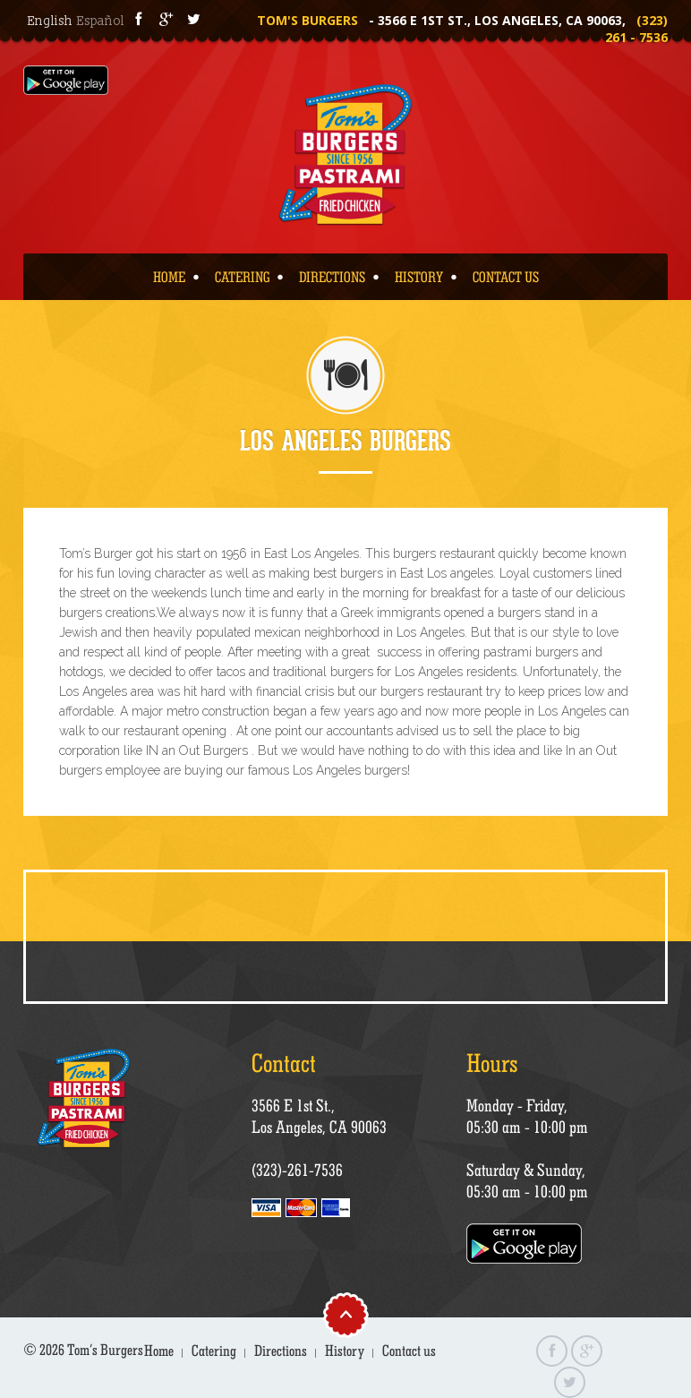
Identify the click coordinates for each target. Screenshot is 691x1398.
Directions (332, 277)
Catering (242, 277)
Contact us (506, 277)
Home (169, 277)
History (419, 277)
